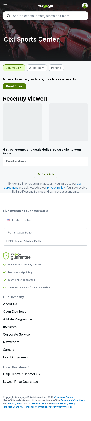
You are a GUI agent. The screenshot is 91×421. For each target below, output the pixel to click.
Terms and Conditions (72, 400)
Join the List (45, 173)
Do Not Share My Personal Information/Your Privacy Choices (37, 406)
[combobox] (14, 67)
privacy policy (56, 187)
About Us (10, 304)
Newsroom (11, 342)
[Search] (45, 16)
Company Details (63, 397)
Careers (8, 349)
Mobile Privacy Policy (63, 403)
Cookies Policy (37, 403)
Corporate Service (16, 334)
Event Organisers (15, 357)
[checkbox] (56, 67)
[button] (17, 5)
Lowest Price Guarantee (20, 381)
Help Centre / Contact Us (21, 374)
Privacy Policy (16, 403)
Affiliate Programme (17, 319)
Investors (10, 327)
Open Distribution (15, 311)
